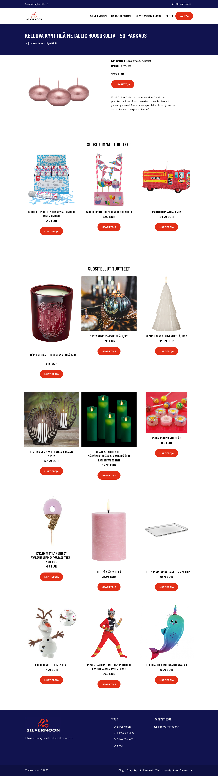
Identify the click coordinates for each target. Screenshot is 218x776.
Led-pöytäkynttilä (109, 572)
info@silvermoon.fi (181, 4)
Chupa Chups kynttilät (166, 438)
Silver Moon (98, 16)
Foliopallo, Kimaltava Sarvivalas (166, 665)
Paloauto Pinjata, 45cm (166, 212)
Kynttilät (51, 43)
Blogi (169, 16)
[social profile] (47, 4)
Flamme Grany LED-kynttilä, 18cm (166, 336)
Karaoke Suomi (121, 16)
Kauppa (184, 16)
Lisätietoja (123, 84)
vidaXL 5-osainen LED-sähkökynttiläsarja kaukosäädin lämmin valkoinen (109, 456)
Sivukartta (186, 770)
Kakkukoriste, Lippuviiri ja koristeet (109, 212)
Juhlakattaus (35, 43)
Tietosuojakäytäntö (166, 770)
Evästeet (148, 770)
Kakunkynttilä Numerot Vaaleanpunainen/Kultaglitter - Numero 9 (51, 557)
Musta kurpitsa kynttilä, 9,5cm (109, 336)
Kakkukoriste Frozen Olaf (51, 665)
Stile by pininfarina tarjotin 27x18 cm (166, 572)
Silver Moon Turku (148, 16)
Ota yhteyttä (134, 770)
